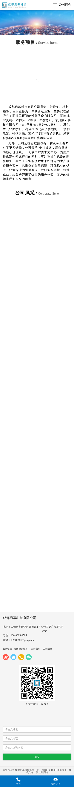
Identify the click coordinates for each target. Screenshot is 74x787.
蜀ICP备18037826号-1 (54, 770)
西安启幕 (35, 648)
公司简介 (65, 4)
